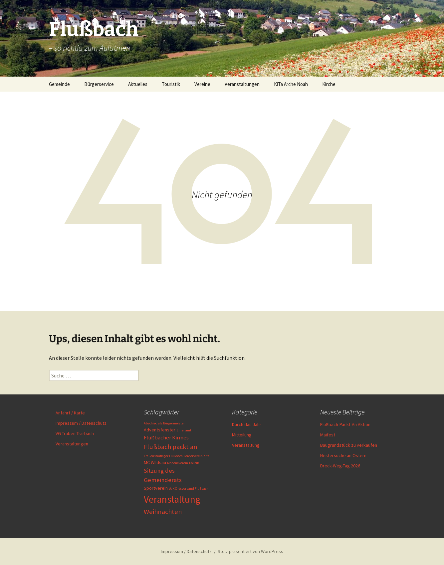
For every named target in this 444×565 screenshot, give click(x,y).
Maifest (327, 435)
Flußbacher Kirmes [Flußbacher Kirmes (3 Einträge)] (166, 437)
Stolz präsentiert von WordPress (250, 551)
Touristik (171, 84)
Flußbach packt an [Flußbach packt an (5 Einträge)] (170, 446)
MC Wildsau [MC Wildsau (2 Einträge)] (155, 462)
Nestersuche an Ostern (343, 455)
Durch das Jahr (246, 424)
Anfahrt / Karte (70, 413)
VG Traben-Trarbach (75, 433)
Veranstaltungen (242, 84)
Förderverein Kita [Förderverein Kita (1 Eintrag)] (196, 456)
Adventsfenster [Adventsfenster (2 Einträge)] (159, 430)
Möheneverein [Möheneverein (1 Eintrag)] (177, 463)
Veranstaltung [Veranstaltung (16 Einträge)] (172, 499)
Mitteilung (242, 435)
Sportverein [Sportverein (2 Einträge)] (156, 488)
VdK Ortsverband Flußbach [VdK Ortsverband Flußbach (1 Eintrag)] (188, 488)
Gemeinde (59, 84)
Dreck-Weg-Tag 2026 (340, 466)
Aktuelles (137, 84)
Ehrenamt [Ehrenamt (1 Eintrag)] (183, 430)
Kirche (328, 84)
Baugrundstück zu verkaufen (348, 445)
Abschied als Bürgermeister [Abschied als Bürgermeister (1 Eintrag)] (164, 423)
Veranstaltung (246, 445)
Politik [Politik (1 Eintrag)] (194, 463)
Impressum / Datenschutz (81, 423)
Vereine (202, 84)
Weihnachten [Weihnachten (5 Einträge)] (163, 511)
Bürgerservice (99, 84)
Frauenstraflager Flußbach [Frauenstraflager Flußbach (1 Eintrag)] (163, 456)
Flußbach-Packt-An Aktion (345, 424)
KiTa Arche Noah (291, 84)
